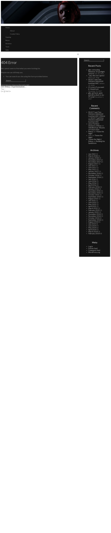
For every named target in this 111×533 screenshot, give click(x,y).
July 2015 (92, 201)
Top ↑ (3, 89)
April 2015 (92, 206)
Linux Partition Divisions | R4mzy (94, 125)
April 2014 (92, 230)
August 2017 (93, 164)
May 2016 (92, 183)
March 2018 (93, 156)
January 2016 (93, 189)
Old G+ (8, 91)
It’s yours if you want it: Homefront (96, 88)
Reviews (9, 43)
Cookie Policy (15, 34)
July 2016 (92, 179)
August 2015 (93, 199)
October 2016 (93, 175)
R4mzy (90, 132)
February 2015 (94, 210)
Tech (7, 47)
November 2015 (94, 193)
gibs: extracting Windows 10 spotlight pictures (96, 72)
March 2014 (93, 232)
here (7, 85)
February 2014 (94, 234)
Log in (90, 246)
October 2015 (93, 195)
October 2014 (93, 218)
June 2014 (92, 226)
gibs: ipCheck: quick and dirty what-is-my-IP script (96, 95)
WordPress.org (94, 252)
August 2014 (93, 222)
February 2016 (94, 187)
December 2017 (94, 160)
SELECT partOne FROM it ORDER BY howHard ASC (96, 120)
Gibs (7, 50)
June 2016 (92, 181)
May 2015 (92, 204)
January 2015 (93, 212)
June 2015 (92, 202)
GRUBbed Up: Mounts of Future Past (96, 129)
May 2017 (92, 170)
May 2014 (92, 228)
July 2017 (92, 166)
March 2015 (93, 208)
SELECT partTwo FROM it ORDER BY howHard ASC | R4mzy (96, 114)
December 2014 (94, 214)
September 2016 (94, 177)
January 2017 (93, 171)
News (8, 40)
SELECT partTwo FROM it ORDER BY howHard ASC (95, 81)
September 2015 (94, 197)
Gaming (8, 37)
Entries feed (92, 248)
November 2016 (94, 173)
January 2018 (93, 158)
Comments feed (94, 250)
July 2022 (92, 154)
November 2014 (94, 216)
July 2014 (92, 224)
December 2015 (94, 191)
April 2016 (92, 185)
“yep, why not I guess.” (96, 76)
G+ (2, 91)
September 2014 (94, 220)
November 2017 (94, 162)
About (12, 31)
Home (8, 28)
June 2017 (92, 168)
